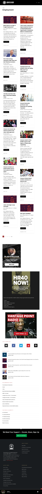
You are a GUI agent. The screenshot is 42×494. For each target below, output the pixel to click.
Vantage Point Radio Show (7, 480)
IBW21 (22, 33)
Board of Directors (25, 449)
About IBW (23, 445)
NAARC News (6, 305)
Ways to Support (21, 435)
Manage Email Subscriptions (8, 474)
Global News (24, 471)
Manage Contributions (7, 471)
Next (11, 236)
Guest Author (6, 63)
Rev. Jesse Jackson (6, 420)
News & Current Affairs (28, 33)
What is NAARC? (7, 301)
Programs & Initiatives (26, 451)
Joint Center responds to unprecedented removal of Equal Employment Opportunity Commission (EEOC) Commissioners (26, 28)
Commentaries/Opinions (7, 64)
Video (3, 389)
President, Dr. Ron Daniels (26, 447)
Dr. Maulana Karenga (6, 416)
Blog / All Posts (24, 476)
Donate (5, 300)
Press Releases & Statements (7, 384)
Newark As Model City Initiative (8, 401)
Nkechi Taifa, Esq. (6, 422)
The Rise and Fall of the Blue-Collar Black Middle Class (9, 95)
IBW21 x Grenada (5, 393)
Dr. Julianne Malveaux (8, 28)
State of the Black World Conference (9, 399)
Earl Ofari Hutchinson (6, 418)
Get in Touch (5, 467)
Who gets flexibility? (25, 213)
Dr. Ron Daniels (5, 412)
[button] (38, 2)
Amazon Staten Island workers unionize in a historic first (25, 180)
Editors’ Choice (24, 474)
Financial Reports (25, 452)
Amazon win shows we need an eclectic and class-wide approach (9, 130)
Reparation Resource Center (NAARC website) (10, 405)
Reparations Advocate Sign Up (9, 306)
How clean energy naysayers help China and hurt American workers (10, 60)
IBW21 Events (24, 469)
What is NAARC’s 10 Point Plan (9, 303)
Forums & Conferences (8, 304)
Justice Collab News (6, 403)
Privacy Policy (5, 485)
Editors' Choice (10, 98)
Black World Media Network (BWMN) (9, 391)
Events (4, 387)
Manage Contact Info (6, 476)
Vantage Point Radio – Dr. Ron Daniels (9, 397)
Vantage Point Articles (7, 482)
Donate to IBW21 (6, 469)
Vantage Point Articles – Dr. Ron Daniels (9, 395)
